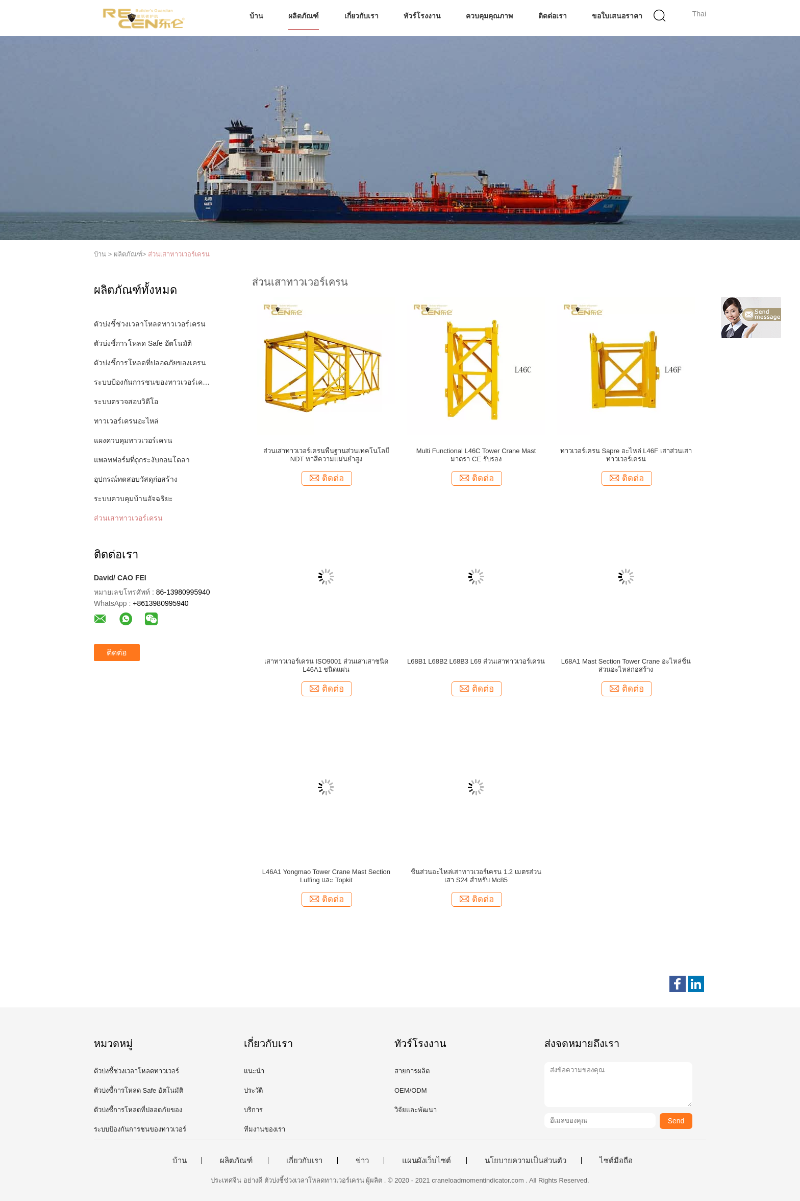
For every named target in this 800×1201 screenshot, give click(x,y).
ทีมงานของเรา (264, 1129)
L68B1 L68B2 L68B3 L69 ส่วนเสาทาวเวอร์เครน (476, 661)
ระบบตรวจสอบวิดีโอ (126, 401)
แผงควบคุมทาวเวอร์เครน (133, 440)
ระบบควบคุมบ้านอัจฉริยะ (133, 498)
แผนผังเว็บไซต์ (426, 1160)
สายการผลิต (412, 1071)
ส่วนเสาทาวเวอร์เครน (179, 254)
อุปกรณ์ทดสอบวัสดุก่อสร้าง (136, 479)
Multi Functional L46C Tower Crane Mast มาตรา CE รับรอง (476, 455)
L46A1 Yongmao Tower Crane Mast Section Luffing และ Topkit (326, 876)
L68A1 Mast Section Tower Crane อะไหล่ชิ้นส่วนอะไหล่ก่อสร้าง (626, 665)
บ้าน (256, 16)
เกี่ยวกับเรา (361, 16)
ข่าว (362, 1160)
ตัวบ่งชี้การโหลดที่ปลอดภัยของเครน (150, 363)
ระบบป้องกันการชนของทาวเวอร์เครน (152, 382)
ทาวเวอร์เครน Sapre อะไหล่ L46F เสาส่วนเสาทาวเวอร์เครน (626, 455)
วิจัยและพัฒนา (415, 1110)
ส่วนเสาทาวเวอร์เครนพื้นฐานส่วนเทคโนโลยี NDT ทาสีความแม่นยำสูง (326, 455)
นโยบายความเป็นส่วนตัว (525, 1160)
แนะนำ (254, 1071)
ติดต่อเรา (552, 16)
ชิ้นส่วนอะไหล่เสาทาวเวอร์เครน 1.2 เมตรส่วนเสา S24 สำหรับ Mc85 (476, 876)
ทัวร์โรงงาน (422, 16)
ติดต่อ (117, 652)
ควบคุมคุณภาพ (489, 16)
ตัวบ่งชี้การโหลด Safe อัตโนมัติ (143, 343)
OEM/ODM (410, 1090)
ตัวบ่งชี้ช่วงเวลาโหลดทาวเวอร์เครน (150, 324)
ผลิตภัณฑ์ (303, 16)
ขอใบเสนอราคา (617, 16)
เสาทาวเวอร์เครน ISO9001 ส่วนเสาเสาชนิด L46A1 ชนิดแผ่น (326, 665)
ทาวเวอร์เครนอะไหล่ (126, 421)
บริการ (253, 1110)
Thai (699, 14)
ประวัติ (253, 1090)
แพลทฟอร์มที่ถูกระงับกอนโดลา (142, 460)
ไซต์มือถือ (616, 1160)
